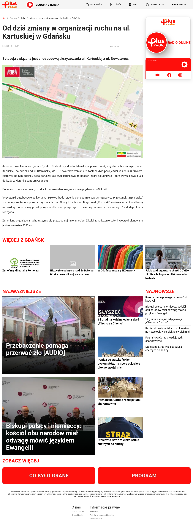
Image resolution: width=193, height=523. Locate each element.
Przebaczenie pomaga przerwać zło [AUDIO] (166, 299)
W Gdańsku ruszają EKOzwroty (116, 270)
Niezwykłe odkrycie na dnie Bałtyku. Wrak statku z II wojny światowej (72, 272)
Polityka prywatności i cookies (102, 515)
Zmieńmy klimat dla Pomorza (20, 270)
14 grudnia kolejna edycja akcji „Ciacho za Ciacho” (163, 321)
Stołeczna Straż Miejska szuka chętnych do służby (163, 348)
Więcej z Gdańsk (23, 240)
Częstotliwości (77, 515)
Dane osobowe (96, 519)
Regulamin (94, 511)
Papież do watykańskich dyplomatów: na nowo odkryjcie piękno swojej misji (167, 330)
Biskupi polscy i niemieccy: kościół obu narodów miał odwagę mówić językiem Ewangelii (165, 310)
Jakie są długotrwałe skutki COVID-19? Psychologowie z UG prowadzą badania (167, 274)
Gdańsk (13, 18)
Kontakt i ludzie (78, 511)
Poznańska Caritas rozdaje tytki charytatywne (164, 339)
